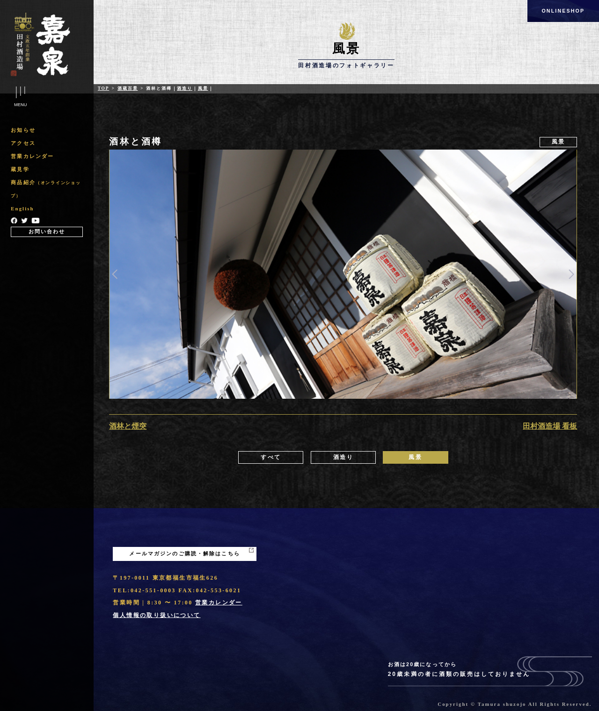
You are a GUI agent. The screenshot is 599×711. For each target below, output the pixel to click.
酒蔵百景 (127, 88)
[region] (46, 180)
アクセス (23, 143)
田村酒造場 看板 (550, 426)
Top (104, 88)
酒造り (184, 88)
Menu (21, 97)
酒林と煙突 (127, 426)
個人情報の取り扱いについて (156, 615)
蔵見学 (20, 169)
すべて (271, 457)
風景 (203, 88)
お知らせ (23, 130)
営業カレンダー (32, 156)
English (22, 208)
